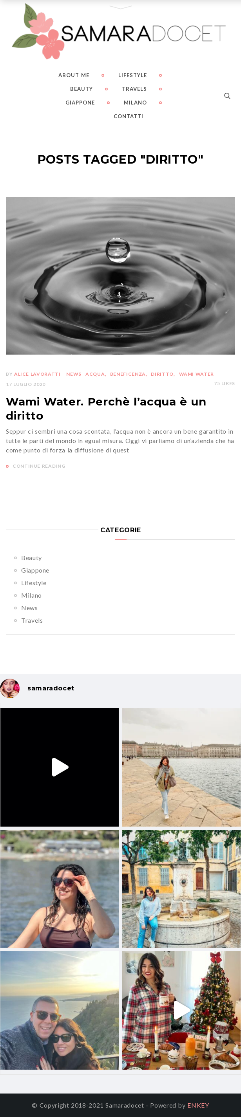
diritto (162, 374)
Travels (134, 89)
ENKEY (198, 1105)
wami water (196, 374)
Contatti (128, 116)
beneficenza (128, 374)
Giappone (80, 102)
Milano (135, 102)
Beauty (81, 89)
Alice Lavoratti (37, 374)
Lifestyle (132, 75)
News (29, 607)
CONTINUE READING (39, 466)
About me (73, 75)
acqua (95, 374)
